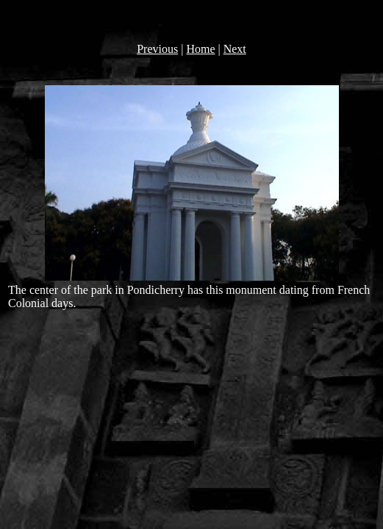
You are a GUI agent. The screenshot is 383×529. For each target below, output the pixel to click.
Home (200, 49)
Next (234, 49)
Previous (157, 49)
